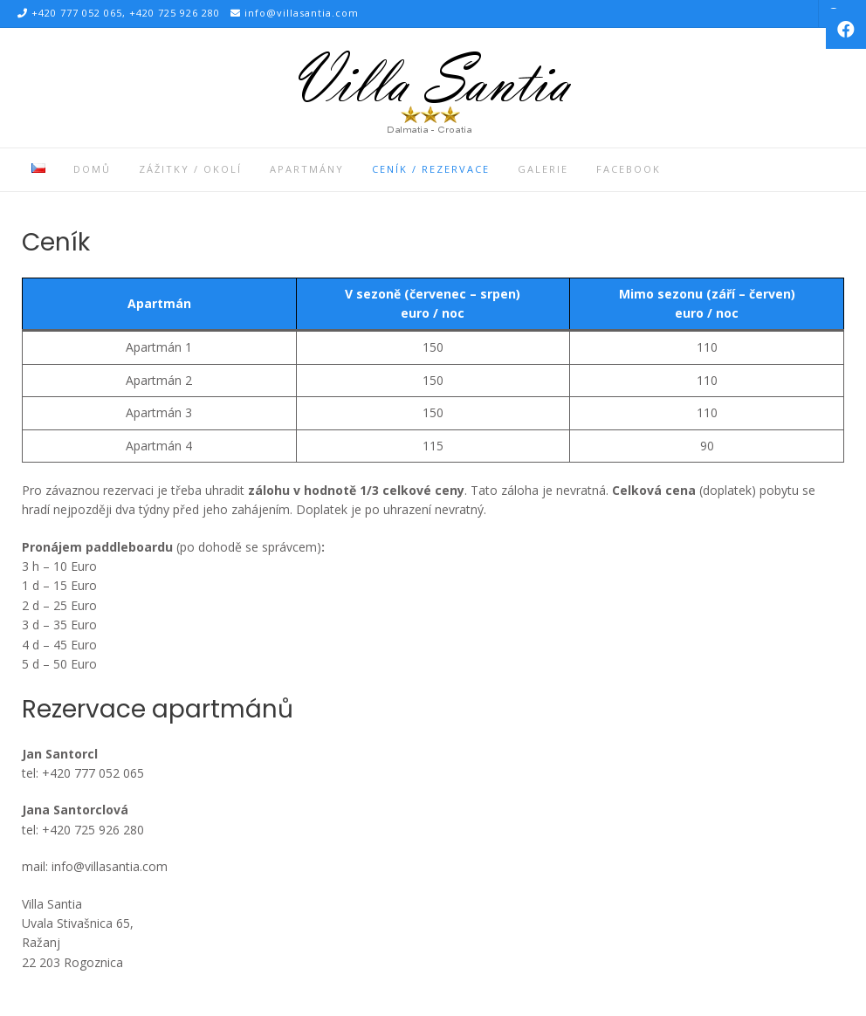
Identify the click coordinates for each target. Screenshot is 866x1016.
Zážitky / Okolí (190, 168)
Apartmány (307, 168)
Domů (92, 168)
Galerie (543, 168)
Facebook (628, 168)
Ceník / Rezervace (431, 168)
